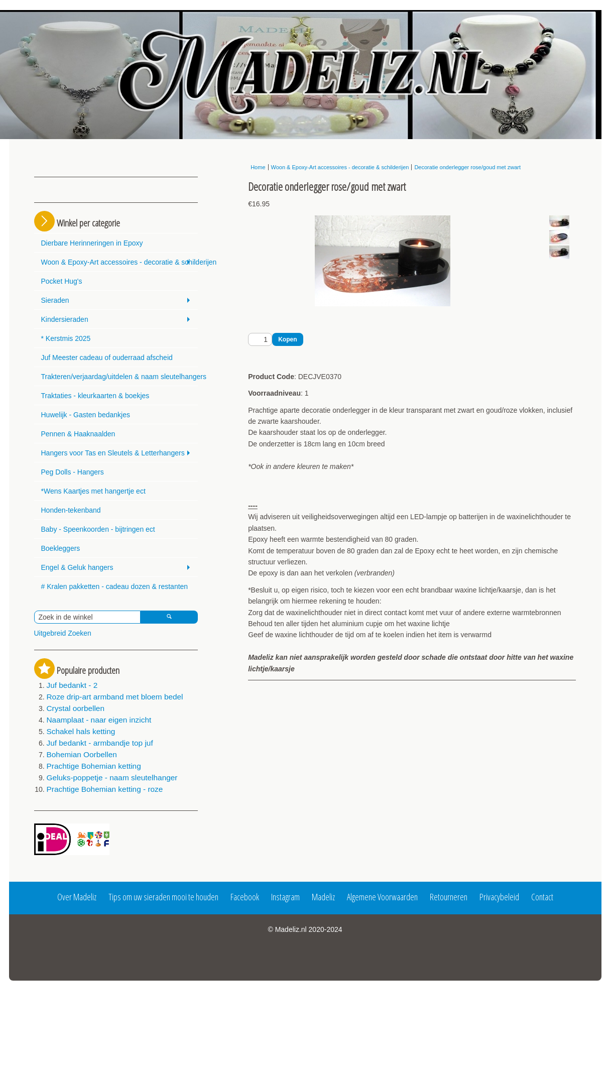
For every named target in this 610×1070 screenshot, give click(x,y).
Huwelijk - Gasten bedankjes (85, 504)
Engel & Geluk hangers (77, 656)
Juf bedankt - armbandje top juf (100, 831)
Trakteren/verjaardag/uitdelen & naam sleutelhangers (119, 465)
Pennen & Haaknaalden (78, 523)
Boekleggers (60, 637)
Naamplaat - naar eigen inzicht (99, 808)
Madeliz (323, 986)
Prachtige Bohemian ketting (94, 855)
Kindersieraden (64, 408)
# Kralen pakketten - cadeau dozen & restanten (114, 675)
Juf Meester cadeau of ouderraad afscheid (107, 446)
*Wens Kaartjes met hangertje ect (93, 580)
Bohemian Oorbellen (82, 843)
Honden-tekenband (71, 599)
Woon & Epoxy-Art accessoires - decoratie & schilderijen (119, 351)
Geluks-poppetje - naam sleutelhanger (112, 866)
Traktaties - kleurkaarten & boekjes (95, 485)
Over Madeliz (76, 986)
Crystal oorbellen (75, 797)
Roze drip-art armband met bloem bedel (115, 785)
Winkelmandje (60, 266)
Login (52, 170)
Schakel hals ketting (81, 820)
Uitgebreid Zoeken (62, 722)
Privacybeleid (499, 986)
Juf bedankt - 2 (72, 774)
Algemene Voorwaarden (382, 986)
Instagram (285, 986)
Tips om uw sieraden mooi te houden (163, 986)
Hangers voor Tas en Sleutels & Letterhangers (113, 542)
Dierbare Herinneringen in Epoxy (92, 332)
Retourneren (448, 986)
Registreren (102, 170)
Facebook (244, 986)
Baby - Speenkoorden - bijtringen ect (98, 618)
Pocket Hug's (61, 370)
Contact (542, 986)
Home (258, 167)
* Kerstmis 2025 (66, 427)
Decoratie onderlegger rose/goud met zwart (467, 167)
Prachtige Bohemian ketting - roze (105, 878)
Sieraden (55, 389)
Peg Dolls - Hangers (72, 561)
